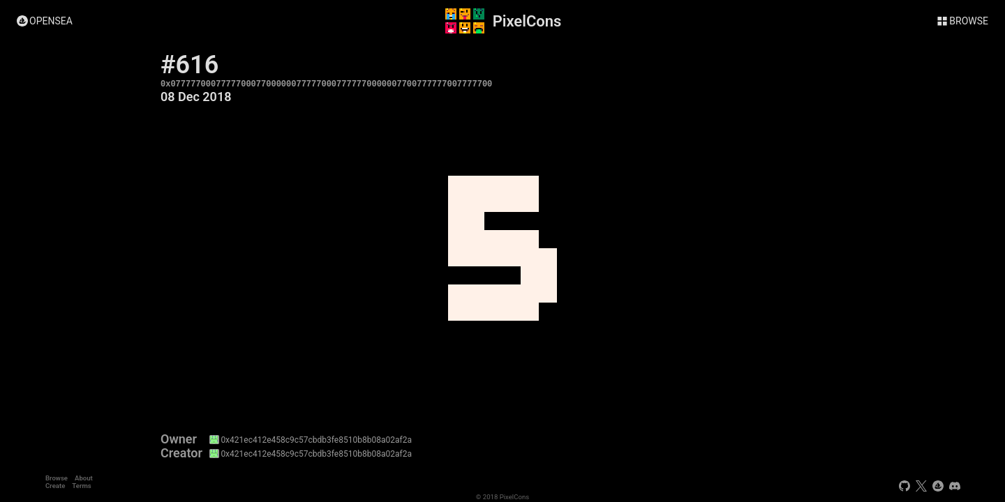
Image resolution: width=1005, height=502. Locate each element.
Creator (181, 453)
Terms (81, 485)
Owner (179, 439)
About (84, 478)
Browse (56, 478)
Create (55, 485)
